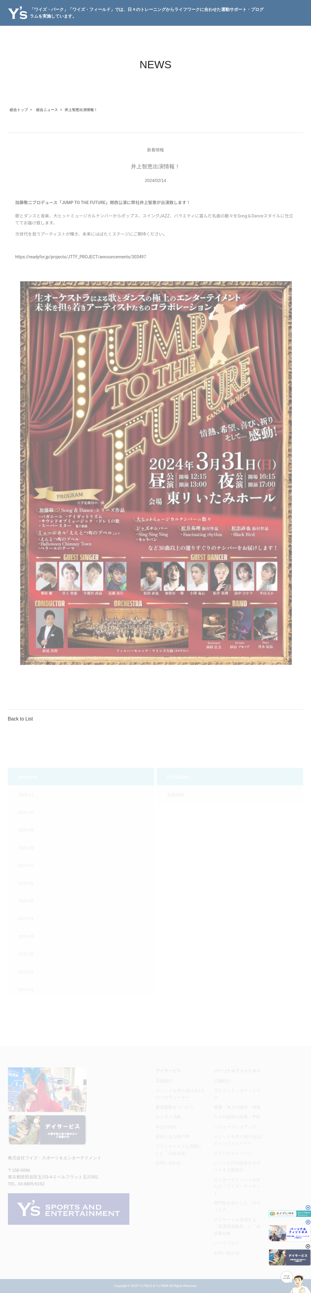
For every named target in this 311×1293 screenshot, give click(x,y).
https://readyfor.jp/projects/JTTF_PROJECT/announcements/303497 (80, 256)
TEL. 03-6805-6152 (26, 1183)
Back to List (20, 718)
